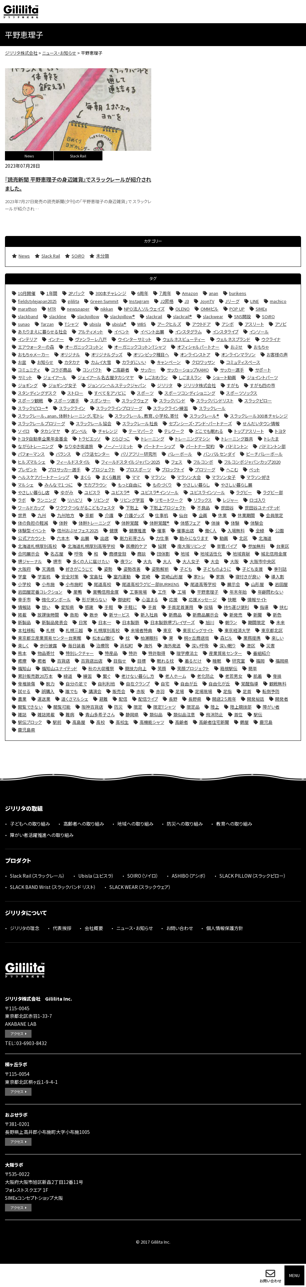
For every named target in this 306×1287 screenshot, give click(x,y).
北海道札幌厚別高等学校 (91, 546)
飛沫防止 (214, 714)
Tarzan (47, 324)
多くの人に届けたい (91, 561)
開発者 (281, 699)
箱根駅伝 (228, 668)
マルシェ (25, 485)
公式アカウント (32, 538)
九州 (41, 515)
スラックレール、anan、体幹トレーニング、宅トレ (61, 416)
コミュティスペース (243, 362)
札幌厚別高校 (107, 630)
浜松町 (126, 645)
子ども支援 (252, 569)
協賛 (162, 546)
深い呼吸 (200, 645)
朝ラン (231, 622)
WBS (141, 324)
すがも (233, 385)
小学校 (24, 584)
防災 (118, 707)
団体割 (163, 554)
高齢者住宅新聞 (214, 722)
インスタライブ (225, 331)
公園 (279, 530)
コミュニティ (29, 370)
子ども (186, 569)
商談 (141, 554)
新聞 (257, 615)
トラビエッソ (89, 439)
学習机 (43, 576)
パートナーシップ (159, 446)
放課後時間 (48, 615)
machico (278, 301)
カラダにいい (134, 362)
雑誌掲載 (46, 714)
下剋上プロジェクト (168, 507)
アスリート (254, 324)
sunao (24, 324)
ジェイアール (55, 377)
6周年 (142, 293)
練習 (87, 676)
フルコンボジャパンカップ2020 (252, 462)
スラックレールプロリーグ (41, 423)
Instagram (139, 301)
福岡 (260, 661)
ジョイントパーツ (262, 377)
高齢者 (181, 722)
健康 (113, 530)
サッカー (148, 370)
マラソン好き (258, 477)
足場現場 (203, 691)
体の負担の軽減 (33, 523)
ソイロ (24, 431)
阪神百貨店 (92, 707)
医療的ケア (136, 546)
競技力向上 (136, 668)
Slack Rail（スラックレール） (37, 875)
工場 (181, 592)
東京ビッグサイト (198, 630)
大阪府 (24, 569)
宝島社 (96, 576)
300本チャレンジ (110, 293)
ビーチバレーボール (264, 454)
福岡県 (281, 661)
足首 (247, 691)
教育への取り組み (234, 823)
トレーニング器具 (237, 439)
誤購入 (47, 691)
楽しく (23, 645)
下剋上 (132, 507)
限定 (138, 707)
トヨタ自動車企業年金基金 (43, 439)
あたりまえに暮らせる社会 (42, 331)
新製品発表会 (55, 622)
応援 (173, 599)
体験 (235, 523)
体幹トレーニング (94, 523)
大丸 (147, 561)
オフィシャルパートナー (198, 347)
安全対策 (70, 576)
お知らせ (45, 362)
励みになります (194, 538)
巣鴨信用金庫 (106, 592)
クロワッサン (203, 362)
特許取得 (156, 653)
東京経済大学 (237, 630)
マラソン (158, 477)
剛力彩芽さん (132, 538)
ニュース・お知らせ (134, 928)
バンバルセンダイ (219, 454)
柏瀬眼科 (149, 638)
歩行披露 (48, 645)
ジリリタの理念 (24, 928)
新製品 (24, 622)
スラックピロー (258, 400)
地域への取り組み (135, 823)
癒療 (22, 661)
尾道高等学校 (203, 584)
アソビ (280, 324)
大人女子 (191, 561)
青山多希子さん (100, 714)
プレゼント (27, 469)
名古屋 (56, 554)
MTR (52, 309)
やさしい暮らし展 (236, 485)
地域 (185, 554)
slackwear (213, 316)
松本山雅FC (103, 638)
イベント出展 (152, 331)
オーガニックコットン (84, 347)
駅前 (57, 722)
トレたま (271, 439)
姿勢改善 (132, 569)
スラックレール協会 (93, 423)
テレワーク (174, 431)
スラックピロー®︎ (33, 408)
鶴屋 (244, 722)
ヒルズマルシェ (31, 462)
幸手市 (24, 599)
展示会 (233, 584)
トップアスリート (249, 431)
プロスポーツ (138, 469)
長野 (173, 699)
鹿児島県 (26, 730)
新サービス (119, 615)
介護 (109, 515)
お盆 (22, 362)
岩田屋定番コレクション (40, 592)
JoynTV (207, 301)
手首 (152, 607)
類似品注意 (184, 714)
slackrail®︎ (182, 316)
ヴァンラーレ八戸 (91, 339)
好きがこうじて (79, 569)
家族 (220, 576)
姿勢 (108, 569)
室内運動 (122, 576)
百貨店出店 (91, 661)
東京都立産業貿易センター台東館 (49, 638)
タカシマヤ (50, 431)
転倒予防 (270, 691)
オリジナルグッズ (106, 354)
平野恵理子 (207, 592)
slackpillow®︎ (122, 316)
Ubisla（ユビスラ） (96, 875)
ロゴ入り (257, 500)
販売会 (118, 691)
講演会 (95, 691)
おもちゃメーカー (33, 354)
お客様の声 (277, 354)
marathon (27, 309)
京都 (89, 515)
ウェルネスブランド (233, 339)
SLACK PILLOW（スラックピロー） (252, 875)
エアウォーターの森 (36, 347)
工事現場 (138, 592)
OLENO (182, 309)
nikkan (106, 309)
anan (213, 293)
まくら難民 (111, 477)
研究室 (238, 661)
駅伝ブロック (30, 722)
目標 (141, 661)
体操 (215, 523)
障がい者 (271, 707)
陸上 (215, 707)
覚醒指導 (249, 683)
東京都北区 (272, 630)
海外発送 (172, 645)
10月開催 (26, 293)
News (29, 155)
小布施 (48, 584)
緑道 (68, 676)
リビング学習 (132, 500)
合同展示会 (28, 554)
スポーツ (145, 393)
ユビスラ (92, 492)
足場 (179, 691)
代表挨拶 (62, 928)
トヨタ (280, 431)
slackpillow (88, 316)
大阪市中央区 (262, 561)
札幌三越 (74, 630)
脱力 (50, 683)
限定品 (193, 707)
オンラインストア (195, 354)
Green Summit (104, 301)
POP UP (237, 309)
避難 (103, 699)
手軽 (108, 607)
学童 (22, 576)
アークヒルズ (169, 324)
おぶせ (236, 347)
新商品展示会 (205, 615)
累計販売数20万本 (35, 676)
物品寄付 (46, 653)
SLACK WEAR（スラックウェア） (140, 887)
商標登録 (117, 554)
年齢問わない (270, 592)
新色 (277, 615)
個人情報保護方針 (224, 928)
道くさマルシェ (74, 699)
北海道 (265, 538)
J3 (186, 301)
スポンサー (100, 400)
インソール (259, 331)
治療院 (102, 645)
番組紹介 (261, 653)
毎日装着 (76, 645)
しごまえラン (190, 377)
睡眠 (217, 661)
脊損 (277, 676)
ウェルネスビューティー (183, 339)
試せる (24, 691)
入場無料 (236, 530)
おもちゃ (261, 347)
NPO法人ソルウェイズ (144, 309)
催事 (161, 530)
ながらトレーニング (35, 446)
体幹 (63, 523)
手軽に (130, 607)
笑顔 (161, 668)
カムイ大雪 (101, 362)
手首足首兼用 (180, 607)
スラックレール (212, 408)
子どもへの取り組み (30, 823)
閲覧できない (30, 707)
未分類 (102, 256)
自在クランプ (138, 683)
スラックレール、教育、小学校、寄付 (147, 416)
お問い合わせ (270, 1280)
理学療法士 (187, 653)
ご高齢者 (121, 370)
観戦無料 (277, 683)
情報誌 (24, 607)
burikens (237, 293)
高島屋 (78, 722)
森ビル (226, 638)
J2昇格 (166, 301)
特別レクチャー (80, 653)
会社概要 (94, 928)
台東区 (282, 546)
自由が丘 (189, 683)
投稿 (208, 607)
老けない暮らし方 (137, 676)
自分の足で (76, 683)
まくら (85, 477)
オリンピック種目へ (151, 354)
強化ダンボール (56, 599)
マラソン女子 (224, 477)
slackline (57, 316)
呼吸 (78, 554)
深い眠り (227, 645)
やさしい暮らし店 (33, 492)
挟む (283, 607)
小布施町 (74, 584)
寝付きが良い (247, 576)
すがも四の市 (262, 385)
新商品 (175, 615)
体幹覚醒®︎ (159, 523)
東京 (167, 630)
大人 (167, 561)
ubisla (95, 324)
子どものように (217, 569)
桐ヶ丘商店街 (196, 638)
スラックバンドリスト (214, 400)
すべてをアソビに (110, 393)
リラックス (203, 500)
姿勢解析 (160, 569)
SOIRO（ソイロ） (142, 875)
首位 (238, 714)
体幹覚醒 (130, 523)
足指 (227, 691)
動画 (223, 538)
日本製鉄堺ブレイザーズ (172, 622)
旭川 (210, 622)
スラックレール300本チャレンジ (259, 416)
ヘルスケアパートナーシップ (43, 477)
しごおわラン (156, 377)
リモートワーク (169, 500)
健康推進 (137, 530)
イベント (121, 331)
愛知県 (67, 607)
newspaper (78, 309)
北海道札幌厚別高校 (37, 546)
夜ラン (126, 561)
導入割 (277, 576)
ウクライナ (270, 339)
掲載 (22, 615)
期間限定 (256, 622)
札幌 (50, 630)
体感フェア (190, 523)
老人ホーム (175, 676)
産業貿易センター (225, 653)
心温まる (150, 599)
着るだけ (193, 661)
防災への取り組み (185, 823)
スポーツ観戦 (30, 400)
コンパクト (92, 370)
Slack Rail (78, 155)
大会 (215, 561)
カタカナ (72, 362)
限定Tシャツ (164, 707)
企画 (203, 515)
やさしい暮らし (196, 485)
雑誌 (22, 714)
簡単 (252, 668)
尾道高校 (102, 584)
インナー (56, 339)
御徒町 (124, 599)
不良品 (203, 507)
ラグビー (244, 492)
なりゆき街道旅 (78, 446)
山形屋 (257, 584)
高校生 (122, 722)
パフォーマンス (31, 454)
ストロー (75, 393)
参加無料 (256, 546)
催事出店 (185, 530)
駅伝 (258, 714)
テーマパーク (141, 431)
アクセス (17, 1033)
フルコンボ (203, 462)
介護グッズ (134, 515)
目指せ (119, 661)
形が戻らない (94, 599)
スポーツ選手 (66, 400)
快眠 (232, 599)
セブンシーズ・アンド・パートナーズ (200, 423)
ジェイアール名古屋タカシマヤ (106, 377)
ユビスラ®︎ (120, 492)
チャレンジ (108, 431)
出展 (85, 538)
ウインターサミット (135, 339)
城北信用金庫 (274, 554)
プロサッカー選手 (64, 469)
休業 (222, 515)
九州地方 (65, 515)
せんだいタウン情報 (261, 423)
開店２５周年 (224, 699)
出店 (104, 538)
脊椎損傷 (26, 683)
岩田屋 (281, 584)
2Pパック (76, 293)
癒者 (41, 661)
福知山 (24, 668)
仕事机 (161, 515)
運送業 (43, 699)
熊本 (22, 653)
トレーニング (152, 439)
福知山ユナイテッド (59, 668)
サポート (263, 370)
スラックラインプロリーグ (119, 408)
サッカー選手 (232, 370)
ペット (254, 469)
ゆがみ (66, 492)
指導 (264, 607)
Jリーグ (232, 301)
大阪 (234, 561)
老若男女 (233, 676)
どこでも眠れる (209, 431)
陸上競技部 (241, 707)
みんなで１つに (58, 485)
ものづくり (162, 485)
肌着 (257, 676)
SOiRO (78, 256)
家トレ (199, 576)
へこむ (232, 469)
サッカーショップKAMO (188, 370)
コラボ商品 (61, 370)
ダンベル (79, 431)
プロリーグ (205, 469)
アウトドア (201, 324)
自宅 (165, 683)
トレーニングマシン (192, 439)
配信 (123, 699)
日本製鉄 (130, 622)
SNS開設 (242, 316)
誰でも (71, 691)
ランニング (46, 500)
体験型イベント (32, 530)
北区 (243, 538)
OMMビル (209, 309)
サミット (25, 377)
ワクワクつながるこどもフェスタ (85, 507)
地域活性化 (211, 554)
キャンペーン (169, 362)
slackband (28, 316)
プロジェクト (103, 469)
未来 (280, 622)
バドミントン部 (272, 446)
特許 (133, 653)
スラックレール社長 (140, 423)
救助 (74, 615)
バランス (63, 454)
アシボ (227, 324)
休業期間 (246, 515)
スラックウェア (135, 400)
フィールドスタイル (73, 462)
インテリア (27, 339)
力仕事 (162, 538)
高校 (100, 722)
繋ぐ (106, 676)
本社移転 (26, 630)
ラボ (22, 500)
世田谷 (227, 507)
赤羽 (160, 691)
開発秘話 (255, 699)
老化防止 (205, 676)
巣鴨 (77, 592)
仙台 (183, 515)
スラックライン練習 (170, 408)
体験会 (256, 523)
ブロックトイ (173, 469)
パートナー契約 (200, 446)
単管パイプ (227, 546)
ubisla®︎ (119, 324)
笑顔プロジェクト (193, 668)
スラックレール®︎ (204, 416)
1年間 (51, 293)
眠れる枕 (165, 661)
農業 (22, 699)
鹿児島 (266, 722)
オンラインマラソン (238, 354)
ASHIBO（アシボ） (189, 875)
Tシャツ (72, 324)
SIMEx (261, 309)
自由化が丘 (219, 683)
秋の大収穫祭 (101, 668)
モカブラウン (95, 485)
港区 (251, 645)
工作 (162, 592)
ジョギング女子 (62, 385)
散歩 (94, 615)
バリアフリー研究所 (139, 454)
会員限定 (274, 515)
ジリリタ (164, 385)
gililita (73, 301)
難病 (70, 714)
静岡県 (132, 714)
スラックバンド (172, 400)
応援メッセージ (203, 599)
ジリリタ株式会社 (20, 11)
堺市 (57, 561)
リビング (101, 500)
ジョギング (27, 385)
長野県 (194, 699)
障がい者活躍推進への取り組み (42, 835)
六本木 (63, 538)
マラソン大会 (189, 477)
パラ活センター (96, 454)
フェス (176, 462)
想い (46, 607)
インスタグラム (188, 331)
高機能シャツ (152, 722)
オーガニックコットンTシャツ (140, 347)
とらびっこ (120, 439)
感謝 (89, 607)
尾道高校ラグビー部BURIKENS (150, 584)
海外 (148, 645)
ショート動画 (224, 377)
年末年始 (238, 592)
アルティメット (90, 331)
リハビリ (75, 500)
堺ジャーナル (30, 561)
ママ (136, 477)
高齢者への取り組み (83, 823)
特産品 (111, 653)
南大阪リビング (191, 546)
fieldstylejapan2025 (37, 301)
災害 (270, 645)
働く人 (210, 530)
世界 (22, 515)
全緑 (260, 530)
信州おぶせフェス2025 (77, 530)
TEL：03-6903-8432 (26, 1043)
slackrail (154, 316)
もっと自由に (130, 485)
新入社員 (149, 615)
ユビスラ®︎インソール (160, 492)
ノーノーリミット (118, 446)
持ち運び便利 (236, 607)
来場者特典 (141, 630)
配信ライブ (148, 699)
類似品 (156, 714)
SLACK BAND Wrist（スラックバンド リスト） (53, 887)
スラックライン (72, 408)
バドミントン (236, 446)
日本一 (104, 622)
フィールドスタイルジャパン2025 (130, 462)
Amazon (190, 293)
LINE (254, 301)
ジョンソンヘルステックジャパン (117, 385)
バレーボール (180, 454)
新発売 (235, 615)
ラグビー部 (273, 492)
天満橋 (48, 569)
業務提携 (252, 638)
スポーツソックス (241, 393)
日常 (83, 622)
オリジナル (70, 354)
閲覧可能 (62, 707)
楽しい (277, 638)
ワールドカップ (31, 507)
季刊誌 (280, 569)
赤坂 (140, 691)
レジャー (230, 500)
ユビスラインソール (207, 492)
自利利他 (106, 683)
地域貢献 (241, 554)
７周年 (165, 293)
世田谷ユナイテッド (262, 507)
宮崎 (146, 576)
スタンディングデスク (37, 393)
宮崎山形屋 (172, 576)
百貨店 (63, 661)
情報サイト (257, 599)
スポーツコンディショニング (189, 393)
